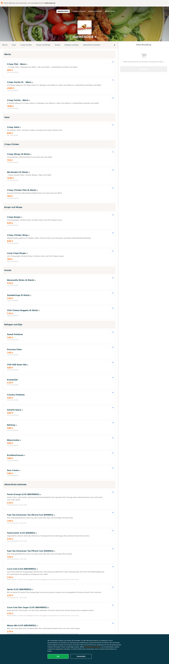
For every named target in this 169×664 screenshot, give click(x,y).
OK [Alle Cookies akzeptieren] (58, 656)
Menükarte (63, 11)
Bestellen (143, 69)
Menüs (5, 45)
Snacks (57, 45)
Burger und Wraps (43, 45)
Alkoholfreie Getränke (91, 45)
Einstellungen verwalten (92, 647)
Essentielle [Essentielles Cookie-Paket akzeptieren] (81, 656)
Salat (14, 45)
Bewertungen (79, 11)
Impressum (110, 11)
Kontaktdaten (95, 11)
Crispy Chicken (26, 45)
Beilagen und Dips (72, 45)
